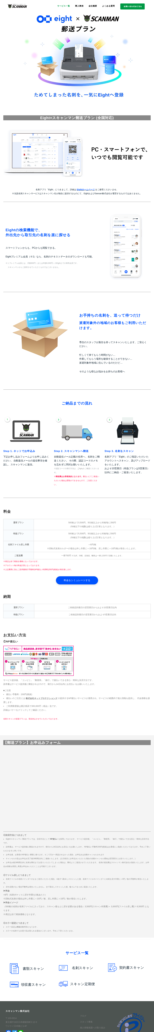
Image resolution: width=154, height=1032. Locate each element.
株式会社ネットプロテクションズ (41, 698)
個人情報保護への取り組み (92, 1027)
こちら (80, 468)
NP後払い (54, 839)
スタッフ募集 (86, 1022)
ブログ (83, 1016)
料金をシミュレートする (77, 580)
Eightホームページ (86, 189)
